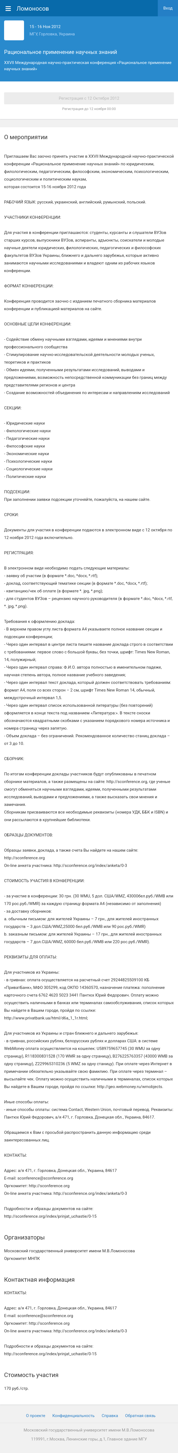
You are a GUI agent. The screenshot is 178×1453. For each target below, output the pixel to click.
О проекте (35, 1415)
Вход (168, 8)
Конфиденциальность (73, 1415)
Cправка (110, 1415)
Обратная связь (140, 1415)
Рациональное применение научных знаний (60, 52)
